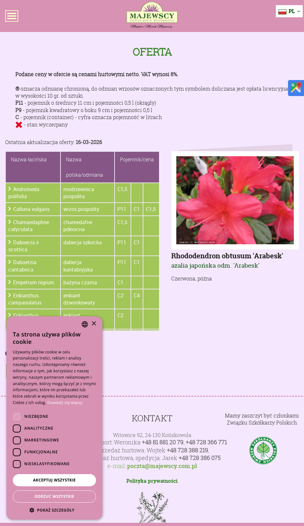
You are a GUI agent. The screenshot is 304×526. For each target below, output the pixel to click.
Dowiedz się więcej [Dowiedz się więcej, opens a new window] (65, 402)
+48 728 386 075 (199, 458)
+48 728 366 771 (206, 442)
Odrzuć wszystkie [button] (54, 496)
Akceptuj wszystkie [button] (54, 480)
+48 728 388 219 (187, 450)
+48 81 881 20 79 (162, 442)
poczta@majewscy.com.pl (162, 466)
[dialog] (54, 418)
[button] (54, 510)
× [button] (93, 323)
